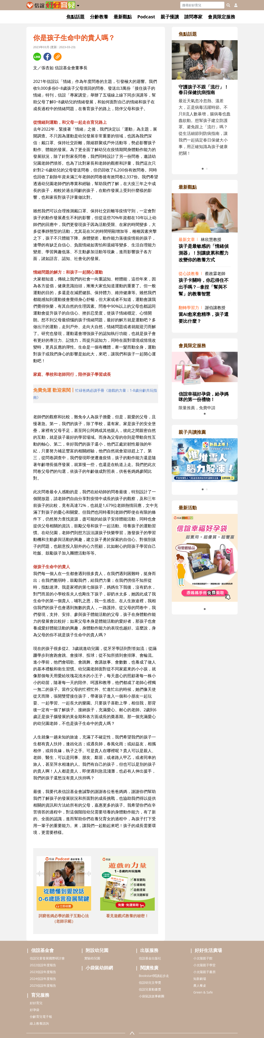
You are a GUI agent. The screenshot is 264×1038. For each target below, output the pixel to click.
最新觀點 (123, 17)
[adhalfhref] (95, 394)
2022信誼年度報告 (43, 965)
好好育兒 (36, 1003)
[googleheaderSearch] (228, 5)
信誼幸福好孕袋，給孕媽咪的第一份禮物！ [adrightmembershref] (204, 396)
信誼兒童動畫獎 (150, 989)
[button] (78, 4)
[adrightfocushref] (205, 106)
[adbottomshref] (64, 884)
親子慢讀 (170, 17)
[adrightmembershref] (205, 369)
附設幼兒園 (97, 950)
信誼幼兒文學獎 (150, 982)
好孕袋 (34, 1010)
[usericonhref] (234, 5)
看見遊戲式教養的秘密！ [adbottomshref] (127, 915)
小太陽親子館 (202, 958)
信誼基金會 (42, 950)
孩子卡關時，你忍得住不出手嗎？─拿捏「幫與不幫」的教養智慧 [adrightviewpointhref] (204, 287)
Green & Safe (203, 992)
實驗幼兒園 (92, 958)
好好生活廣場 (208, 950)
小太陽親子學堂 (204, 965)
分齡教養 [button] (99, 17)
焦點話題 (75, 17)
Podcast (146, 17)
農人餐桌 (199, 985)
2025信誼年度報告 (43, 985)
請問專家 (193, 17)
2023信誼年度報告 (43, 972)
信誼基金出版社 (150, 958)
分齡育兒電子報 (41, 1016)
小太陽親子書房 (204, 972)
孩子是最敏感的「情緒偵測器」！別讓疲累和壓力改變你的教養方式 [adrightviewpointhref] (204, 253)
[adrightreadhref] (205, 459)
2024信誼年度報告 (43, 978)
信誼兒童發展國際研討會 (47, 958)
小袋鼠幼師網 (99, 968)
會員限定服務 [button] (221, 17)
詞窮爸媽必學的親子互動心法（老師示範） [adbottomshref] (64, 918)
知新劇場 (199, 978)
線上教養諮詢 (39, 1023)
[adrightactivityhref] (205, 557)
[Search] (202, 5)
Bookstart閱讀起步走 (154, 976)
